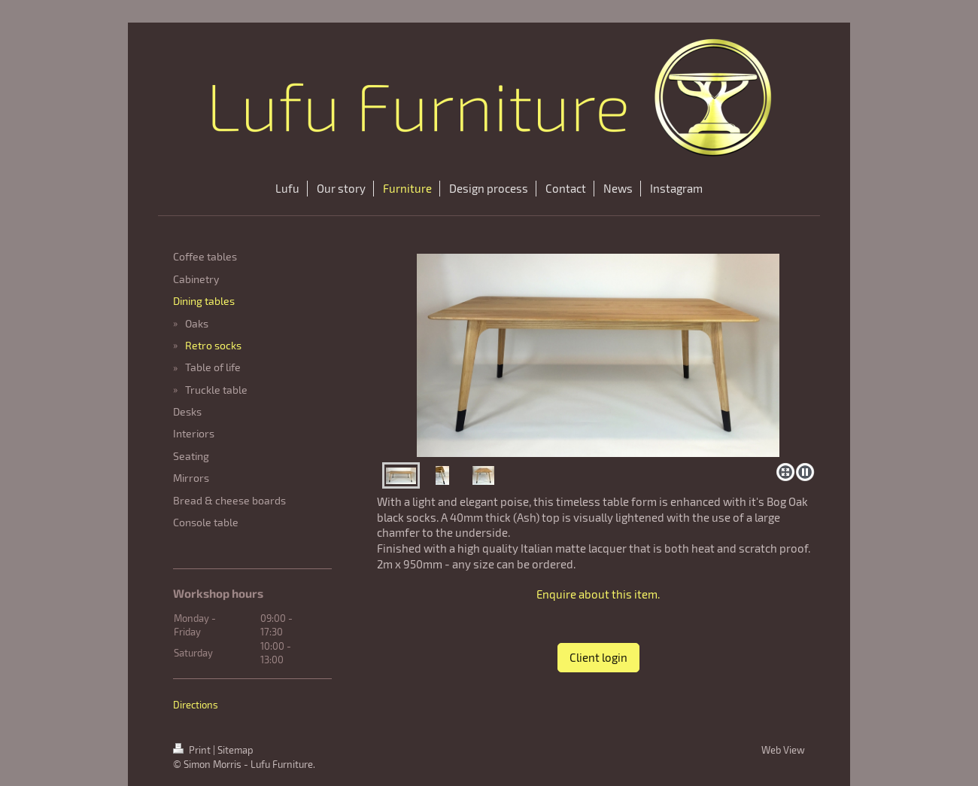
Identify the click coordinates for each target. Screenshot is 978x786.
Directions (195, 705)
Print (193, 750)
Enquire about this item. (598, 594)
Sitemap (235, 750)
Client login (598, 657)
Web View (783, 750)
